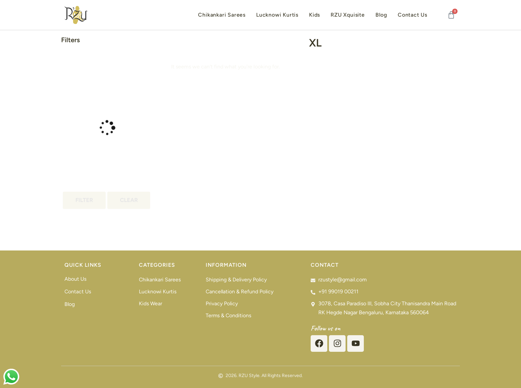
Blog (381, 15)
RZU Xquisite (348, 15)
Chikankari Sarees (222, 15)
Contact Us (412, 15)
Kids (314, 15)
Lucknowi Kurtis (277, 15)
